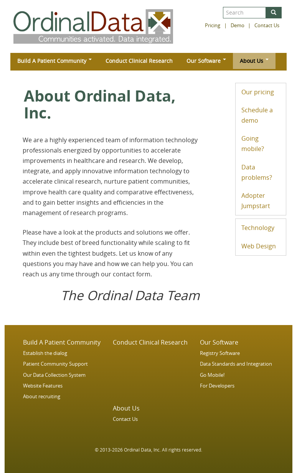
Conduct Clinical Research (139, 60)
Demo (237, 25)
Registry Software (220, 353)
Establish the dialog (45, 353)
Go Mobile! (212, 375)
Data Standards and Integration (236, 364)
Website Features (43, 386)
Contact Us (266, 25)
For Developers (217, 386)
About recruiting (41, 396)
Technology (257, 227)
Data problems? (256, 172)
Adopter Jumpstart (255, 200)
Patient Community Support (55, 364)
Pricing (212, 25)
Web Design (258, 246)
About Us (254, 60)
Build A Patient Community (54, 60)
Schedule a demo (257, 115)
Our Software (206, 60)
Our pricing (257, 92)
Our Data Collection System (54, 375)
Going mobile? (252, 143)
